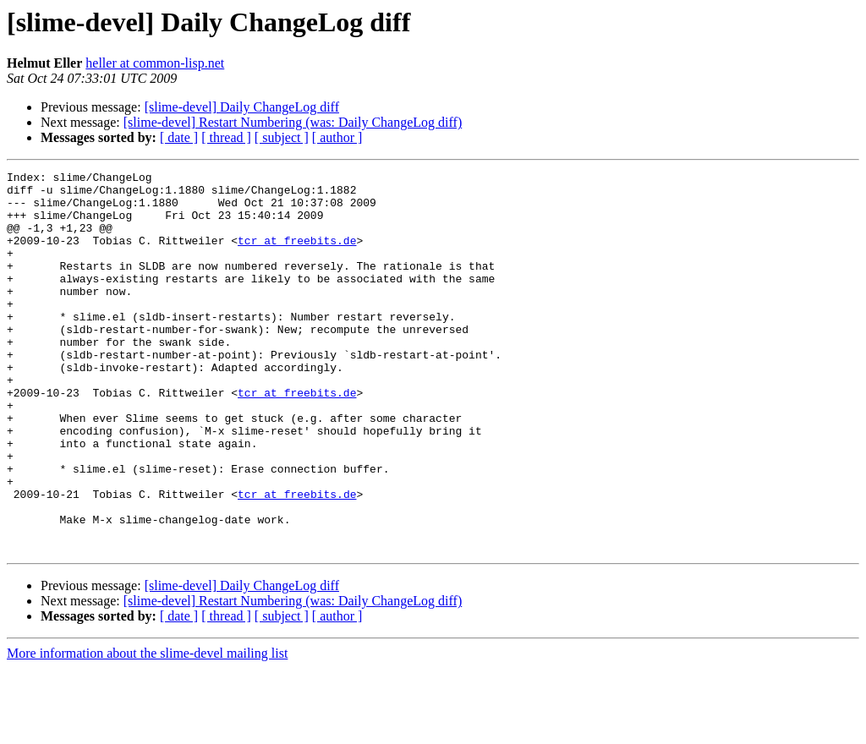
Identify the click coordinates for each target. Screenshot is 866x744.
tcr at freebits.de (297, 255)
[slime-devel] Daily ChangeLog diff (242, 107)
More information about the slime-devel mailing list (147, 729)
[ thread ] (226, 137)
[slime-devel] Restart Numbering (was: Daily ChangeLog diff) (292, 122)
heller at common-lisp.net (154, 63)
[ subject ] (282, 137)
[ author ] (337, 137)
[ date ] (179, 137)
